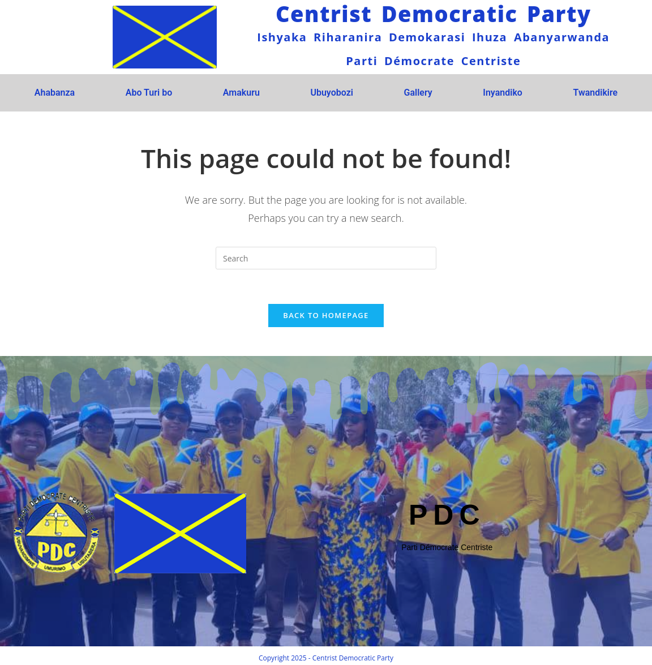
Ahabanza (55, 92)
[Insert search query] (326, 258)
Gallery (418, 92)
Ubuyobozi (331, 92)
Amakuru (241, 92)
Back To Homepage (325, 315)
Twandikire (595, 92)
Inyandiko (502, 92)
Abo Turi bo (149, 92)
